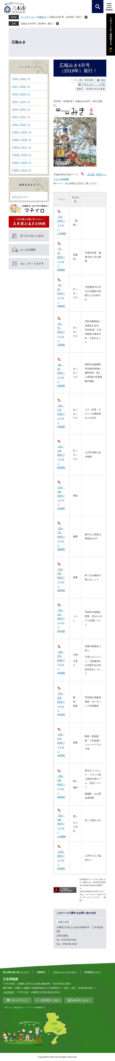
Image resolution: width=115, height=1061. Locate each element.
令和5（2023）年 (21, 102)
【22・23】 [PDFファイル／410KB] (61, 662)
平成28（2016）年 (21, 155)
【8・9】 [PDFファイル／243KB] (61, 375)
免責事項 (41, 972)
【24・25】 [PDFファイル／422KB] (61, 704)
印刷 (102, 80)
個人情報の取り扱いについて (16, 972)
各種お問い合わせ (80, 1000)
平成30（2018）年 (21, 140)
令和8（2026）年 (21, 79)
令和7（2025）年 (21, 86)
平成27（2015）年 (21, 162)
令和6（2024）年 (21, 94)
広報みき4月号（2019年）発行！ (38, 23)
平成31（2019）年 (21, 132)
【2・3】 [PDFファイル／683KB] (61, 259)
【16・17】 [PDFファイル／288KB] (61, 539)
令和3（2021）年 (21, 117)
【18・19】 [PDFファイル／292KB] (61, 580)
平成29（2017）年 (21, 147)
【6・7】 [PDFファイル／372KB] (61, 334)
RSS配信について (92, 972)
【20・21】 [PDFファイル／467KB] (61, 621)
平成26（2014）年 (21, 170)
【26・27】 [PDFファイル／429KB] (61, 745)
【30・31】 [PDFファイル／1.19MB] (61, 826)
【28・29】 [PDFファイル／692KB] (61, 786)
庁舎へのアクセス (19, 1000)
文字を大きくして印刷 (93, 84)
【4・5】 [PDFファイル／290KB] (61, 295)
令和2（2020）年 (21, 124)
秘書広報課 (63, 921)
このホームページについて (64, 972)
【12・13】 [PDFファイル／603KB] (61, 457)
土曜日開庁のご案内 (49, 1000)
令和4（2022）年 (21, 109)
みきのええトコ (29, 184)
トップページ (27, 17)
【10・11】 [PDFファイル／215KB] (61, 416)
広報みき (41, 17)
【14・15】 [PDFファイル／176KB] (61, 498)
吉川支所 (8, 992)
